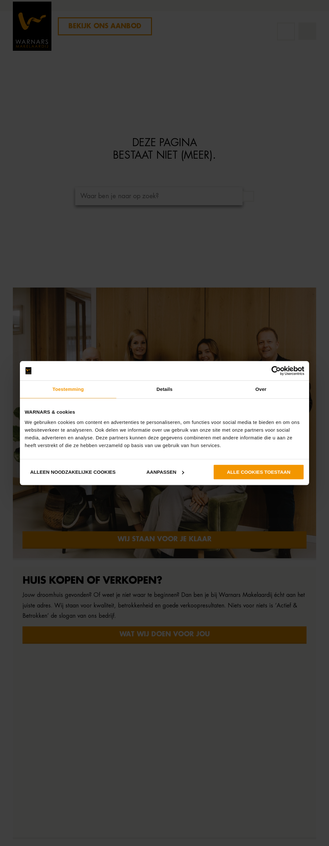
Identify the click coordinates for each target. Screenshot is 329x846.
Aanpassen (165, 472)
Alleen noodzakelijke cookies (73, 472)
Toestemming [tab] (68, 389)
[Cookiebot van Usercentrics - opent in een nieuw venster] (276, 370)
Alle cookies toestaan (258, 472)
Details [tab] (164, 389)
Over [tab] (261, 389)
